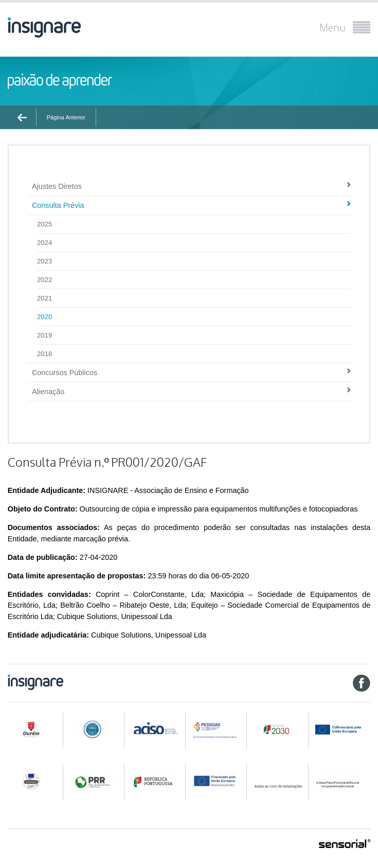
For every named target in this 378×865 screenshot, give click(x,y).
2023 (44, 261)
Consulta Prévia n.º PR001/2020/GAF (230, 135)
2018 (44, 354)
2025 (44, 224)
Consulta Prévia (125, 135)
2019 (44, 335)
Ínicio (25, 135)
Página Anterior (66, 117)
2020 (162, 135)
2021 (44, 298)
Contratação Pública (68, 135)
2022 (44, 280)
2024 (44, 242)
